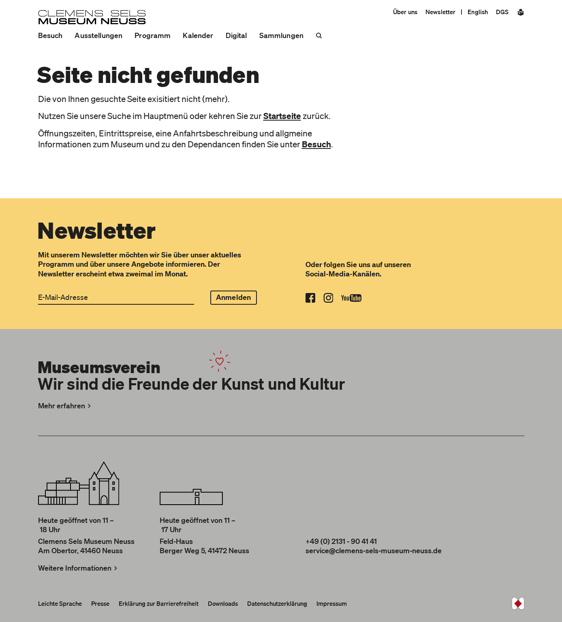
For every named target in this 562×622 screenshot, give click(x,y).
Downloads (223, 603)
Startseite (282, 115)
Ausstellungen (98, 35)
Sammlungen (281, 35)
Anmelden (233, 297)
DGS (502, 12)
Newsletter (440, 12)
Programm (153, 35)
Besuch (50, 35)
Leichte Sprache (60, 603)
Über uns (405, 12)
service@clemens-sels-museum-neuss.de (374, 550)
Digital (236, 35)
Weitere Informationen (78, 567)
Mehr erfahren (65, 405)
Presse (100, 603)
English (478, 12)
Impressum (331, 603)
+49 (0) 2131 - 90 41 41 (341, 541)
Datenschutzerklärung (277, 603)
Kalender (198, 35)
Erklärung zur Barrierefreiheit (159, 603)
